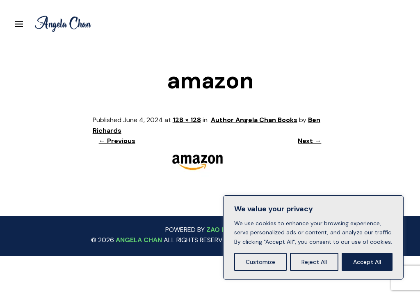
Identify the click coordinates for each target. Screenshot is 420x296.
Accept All (367, 262)
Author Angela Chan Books (254, 120)
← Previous (117, 140)
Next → (309, 140)
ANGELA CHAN (139, 240)
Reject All (314, 262)
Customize (260, 262)
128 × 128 (187, 120)
